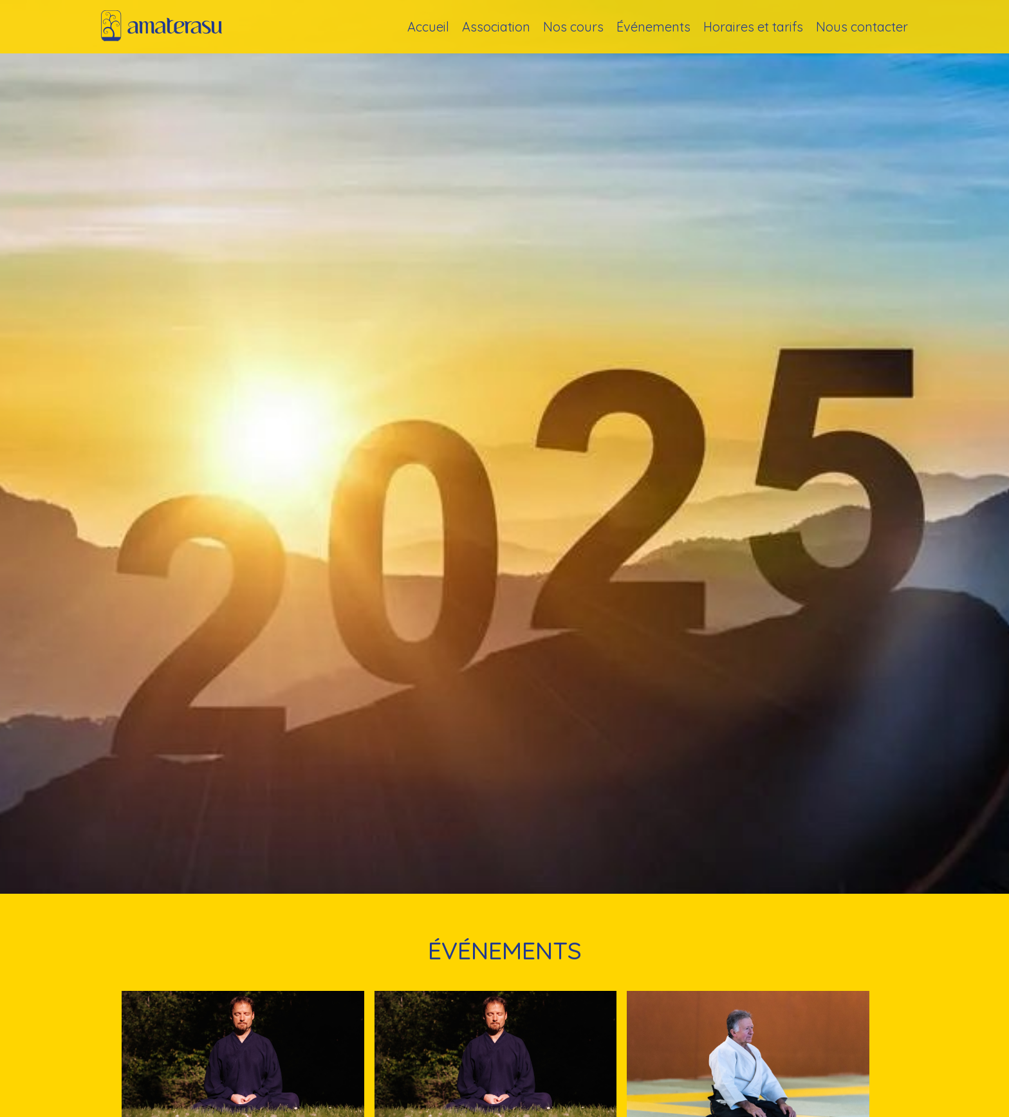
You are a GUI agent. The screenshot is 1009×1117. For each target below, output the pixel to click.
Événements (653, 27)
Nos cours (573, 27)
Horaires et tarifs (753, 27)
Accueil (428, 27)
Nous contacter (862, 27)
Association (496, 27)
